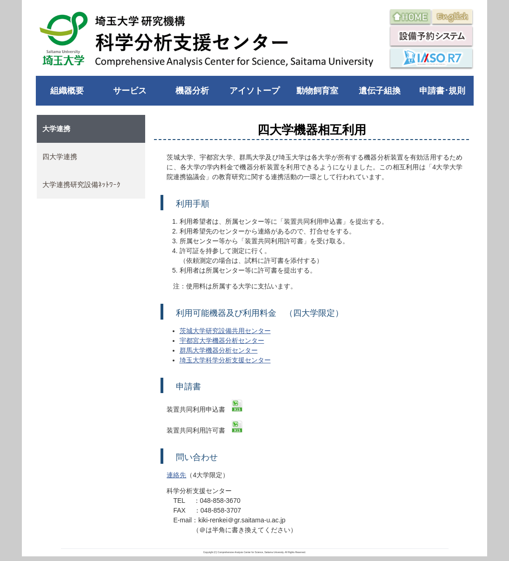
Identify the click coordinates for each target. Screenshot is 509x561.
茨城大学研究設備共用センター (225, 330)
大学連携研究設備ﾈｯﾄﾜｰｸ (81, 184)
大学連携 (56, 129)
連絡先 (176, 475)
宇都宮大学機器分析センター (222, 340)
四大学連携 (59, 156)
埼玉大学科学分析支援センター (225, 360)
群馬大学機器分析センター (219, 350)
